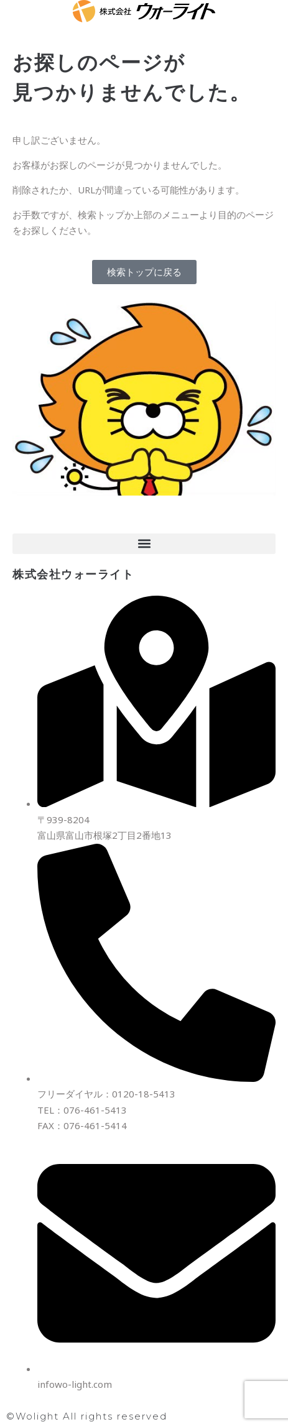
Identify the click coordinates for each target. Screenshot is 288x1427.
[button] (144, 543)
